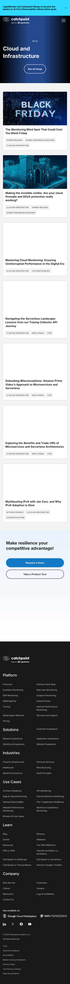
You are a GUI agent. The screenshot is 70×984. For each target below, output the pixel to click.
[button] (65, 7)
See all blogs (35, 68)
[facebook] (21, 924)
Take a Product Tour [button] (35, 574)
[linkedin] (4, 924)
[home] (16, 20)
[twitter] (12, 924)
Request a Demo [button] (35, 562)
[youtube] (29, 924)
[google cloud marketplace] (19, 916)
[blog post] (35, 121)
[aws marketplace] (53, 916)
